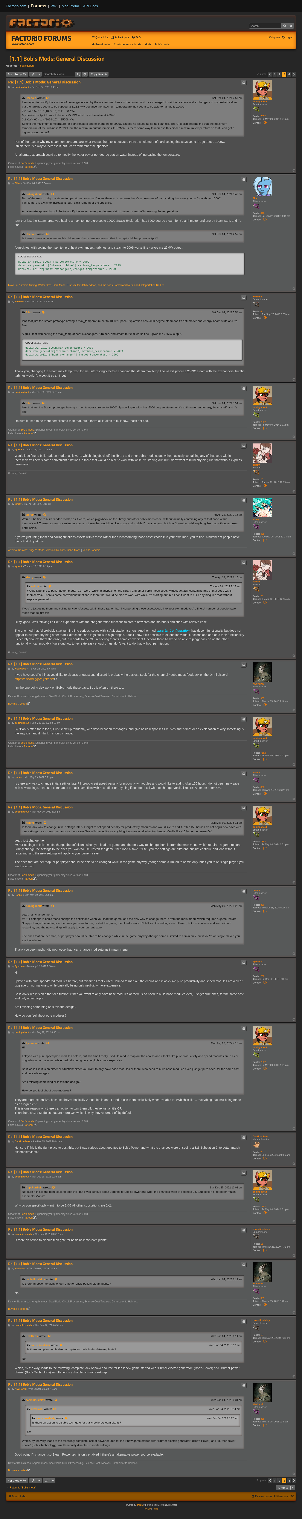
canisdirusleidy (261, 1229)
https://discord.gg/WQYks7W (34, 679)
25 (262, 479)
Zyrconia (257, 961)
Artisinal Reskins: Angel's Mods (26, 550)
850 (262, 787)
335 (262, 698)
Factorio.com (16, 6)
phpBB (140, 1505)
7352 (263, 116)
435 (262, 533)
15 (262, 1243)
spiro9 (256, 464)
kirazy (256, 519)
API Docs (90, 6)
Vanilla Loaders (91, 550)
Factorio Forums (41, 38)
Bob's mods (27, 163)
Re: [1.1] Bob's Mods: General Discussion (44, 82)
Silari (255, 198)
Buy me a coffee (17, 703)
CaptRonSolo (260, 1136)
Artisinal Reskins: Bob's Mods (63, 550)
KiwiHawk (258, 683)
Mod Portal (70, 6)
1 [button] (274, 74)
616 (262, 213)
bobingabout (27, 65)
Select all (34, 256)
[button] (270, 74)
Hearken (31, 98)
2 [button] (279, 74)
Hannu (256, 772)
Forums (38, 5)
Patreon (28, 166)
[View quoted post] (47, 98)
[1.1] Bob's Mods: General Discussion (57, 58)
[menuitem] (120, 37)
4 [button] (289, 74)
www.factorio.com (23, 44)
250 (262, 976)
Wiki (54, 6)
